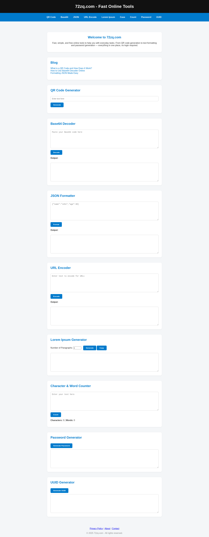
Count (133, 17)
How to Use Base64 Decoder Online (68, 71)
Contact (115, 528)
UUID (158, 17)
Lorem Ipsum (108, 17)
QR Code (51, 17)
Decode (56, 152)
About (107, 528)
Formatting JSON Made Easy (64, 73)
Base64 (64, 17)
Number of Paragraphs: (62, 348)
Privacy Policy (96, 528)
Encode (56, 296)
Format (56, 224)
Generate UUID (59, 491)
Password (146, 17)
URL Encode (90, 17)
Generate (57, 105)
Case (122, 17)
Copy (101, 348)
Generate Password (61, 446)
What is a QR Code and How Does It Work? (71, 68)
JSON (76, 17)
